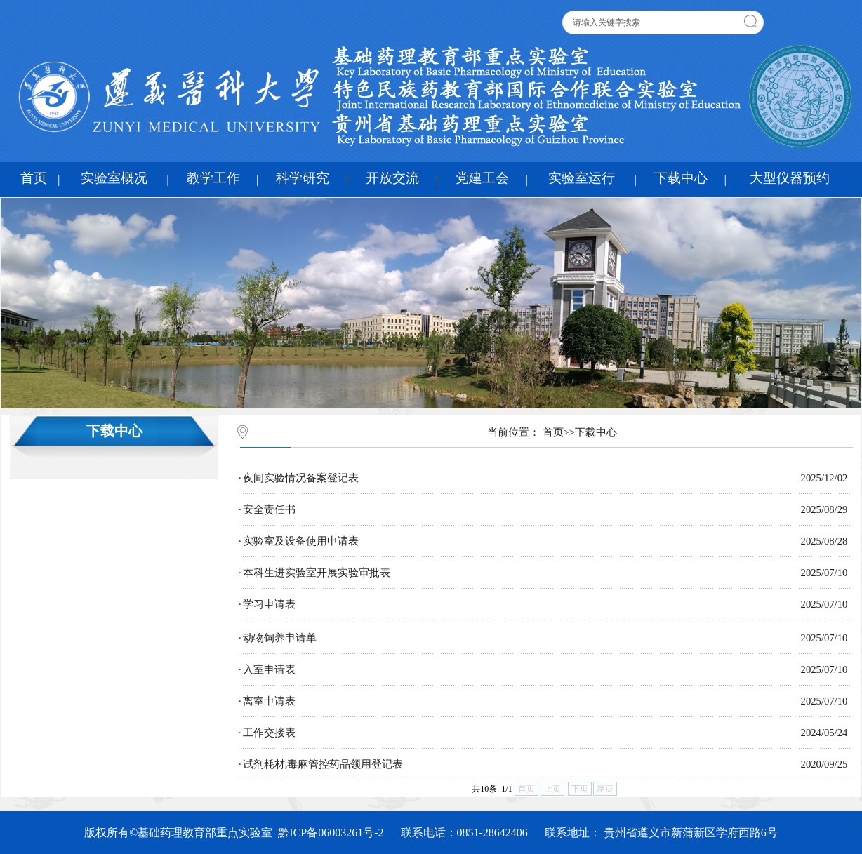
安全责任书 (269, 509)
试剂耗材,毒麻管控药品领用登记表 (323, 764)
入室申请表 (269, 669)
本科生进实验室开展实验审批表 (316, 572)
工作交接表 (269, 732)
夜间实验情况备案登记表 (301, 477)
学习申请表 (269, 604)
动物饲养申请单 (280, 637)
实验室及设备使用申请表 (301, 541)
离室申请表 (269, 701)
